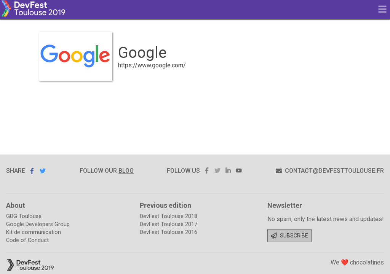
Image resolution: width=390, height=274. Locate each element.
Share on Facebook (32, 171)
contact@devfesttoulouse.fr (330, 170)
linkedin (228, 170)
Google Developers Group (38, 224)
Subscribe (289, 236)
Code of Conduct (27, 240)
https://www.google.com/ (152, 65)
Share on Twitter (43, 171)
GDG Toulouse (24, 216)
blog (126, 170)
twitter (217, 170)
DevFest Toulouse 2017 (168, 224)
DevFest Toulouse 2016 (168, 232)
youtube (239, 170)
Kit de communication (33, 232)
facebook (207, 170)
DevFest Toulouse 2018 (168, 216)
